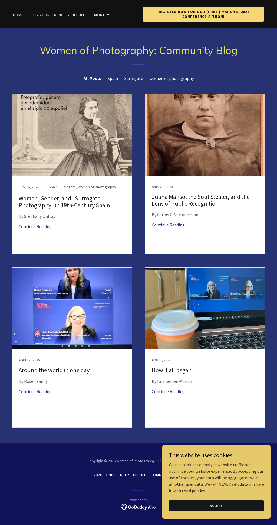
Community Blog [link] (167, 474)
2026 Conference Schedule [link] (58, 14)
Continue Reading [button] (35, 226)
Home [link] (18, 14)
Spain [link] (113, 78)
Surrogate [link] (133, 78)
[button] (102, 15)
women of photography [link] (172, 78)
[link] (72, 174)
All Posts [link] (92, 78)
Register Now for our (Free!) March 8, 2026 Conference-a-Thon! (203, 14)
